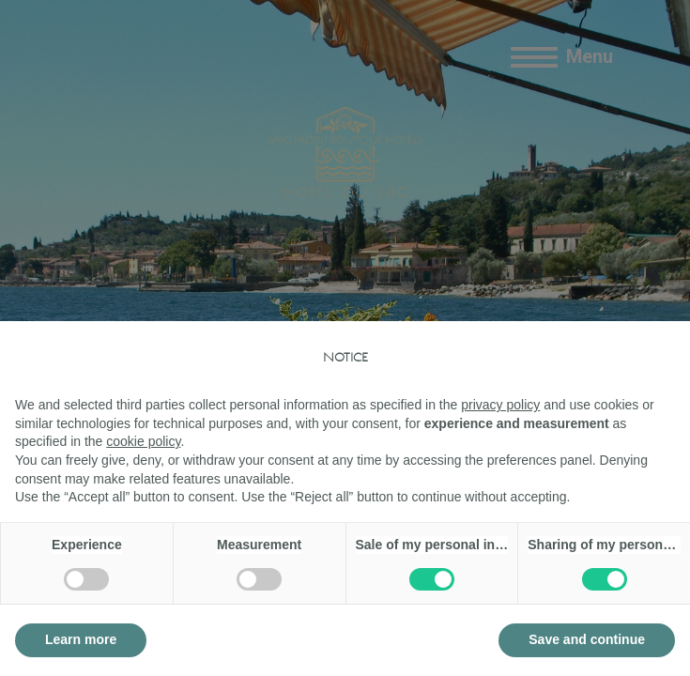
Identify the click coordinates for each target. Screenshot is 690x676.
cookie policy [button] (143, 441)
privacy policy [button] (500, 404)
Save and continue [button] (587, 639)
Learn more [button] (80, 639)
